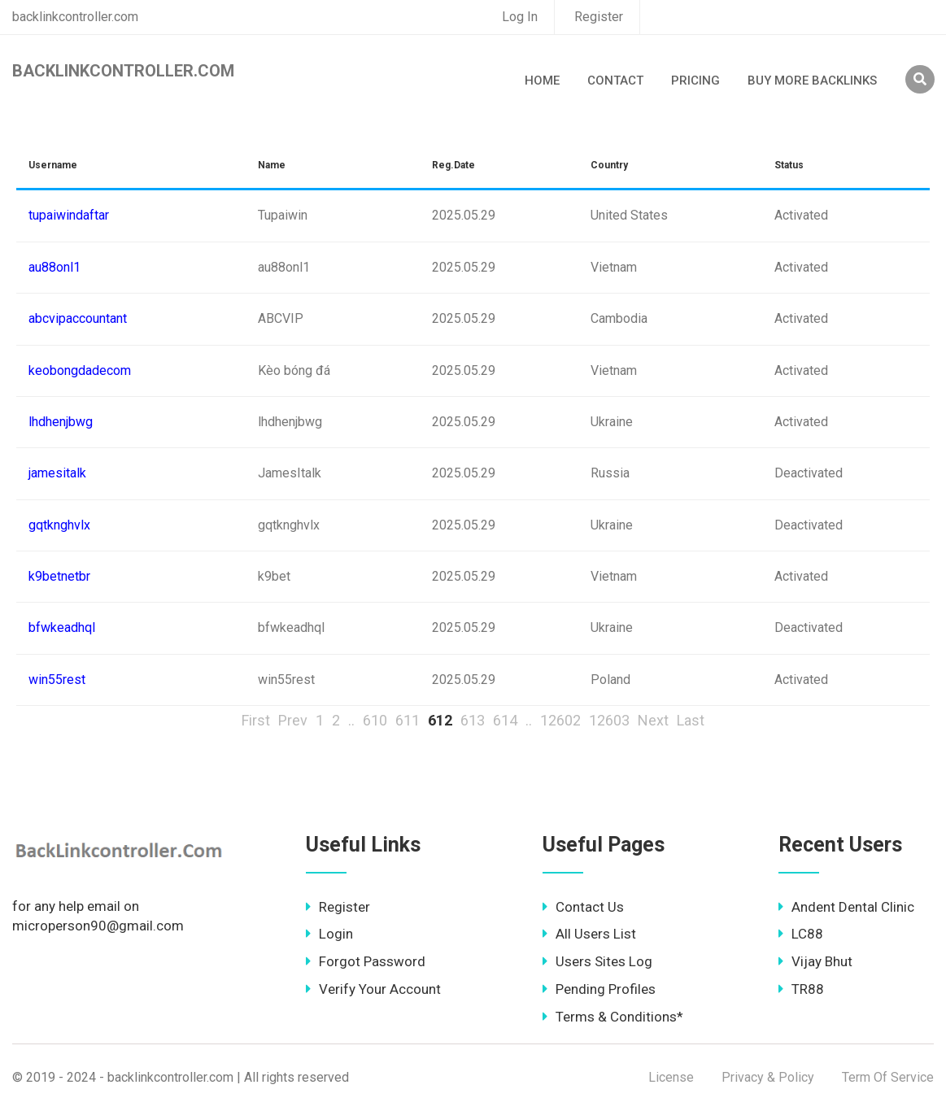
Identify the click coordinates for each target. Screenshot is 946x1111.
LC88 (800, 934)
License (671, 1077)
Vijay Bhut (815, 961)
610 (375, 720)
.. (351, 720)
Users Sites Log (597, 961)
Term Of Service (888, 1077)
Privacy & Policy (767, 1077)
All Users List (589, 934)
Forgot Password (365, 961)
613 (472, 720)
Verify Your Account (373, 989)
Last (690, 720)
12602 (560, 720)
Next (653, 720)
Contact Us (583, 907)
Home (542, 80)
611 (407, 720)
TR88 (801, 989)
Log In (520, 16)
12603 (609, 720)
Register (598, 16)
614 (505, 720)
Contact (615, 80)
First (256, 720)
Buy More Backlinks (812, 80)
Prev (292, 720)
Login (329, 934)
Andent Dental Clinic (846, 907)
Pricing (695, 80)
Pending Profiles (599, 989)
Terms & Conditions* (613, 1017)
